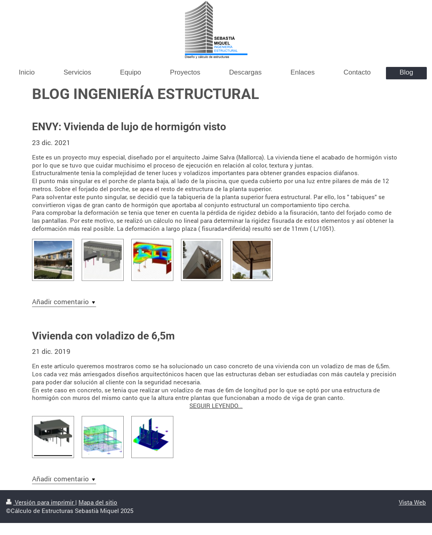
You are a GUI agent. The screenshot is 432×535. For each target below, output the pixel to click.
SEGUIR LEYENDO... (216, 406)
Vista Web (412, 502)
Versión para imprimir (40, 502)
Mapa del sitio (97, 502)
